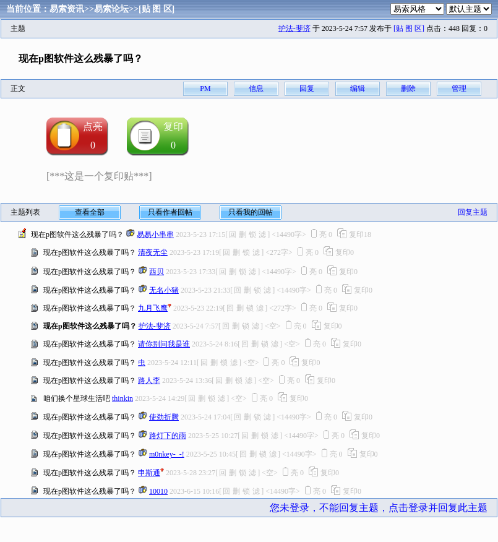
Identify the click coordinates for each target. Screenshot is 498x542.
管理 (459, 88)
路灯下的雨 (167, 435)
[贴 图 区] (156, 9)
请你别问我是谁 (164, 344)
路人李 (149, 380)
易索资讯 (66, 9)
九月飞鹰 (153, 308)
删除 (408, 88)
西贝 (156, 271)
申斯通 (149, 472)
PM (205, 88)
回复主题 (472, 212)
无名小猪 (164, 290)
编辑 (357, 88)
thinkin (122, 398)
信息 (256, 88)
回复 (306, 88)
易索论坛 (111, 9)
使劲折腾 (164, 417)
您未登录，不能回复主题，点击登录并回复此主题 (378, 507)
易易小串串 (155, 234)
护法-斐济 (294, 28)
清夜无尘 (153, 252)
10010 (158, 491)
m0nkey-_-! (166, 454)
